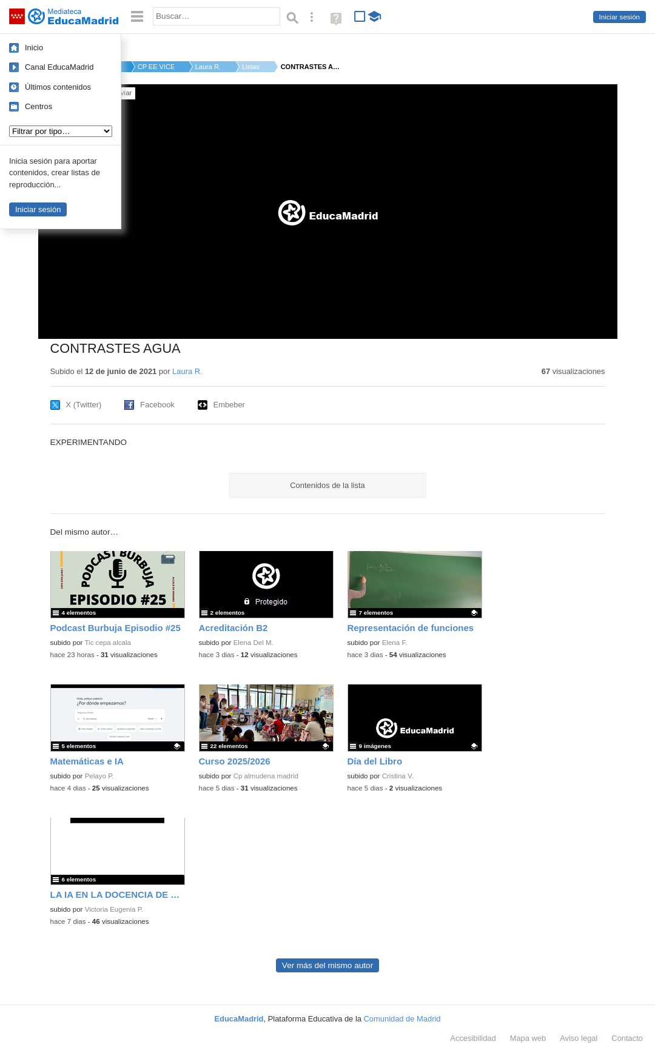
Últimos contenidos (58, 87)
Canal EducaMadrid (59, 67)
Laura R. (208, 66)
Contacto (627, 1038)
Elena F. (395, 642)
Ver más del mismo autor (327, 965)
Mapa (528, 1038)
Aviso (578, 1038)
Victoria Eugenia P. (114, 909)
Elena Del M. (253, 642)
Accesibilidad (472, 1038)
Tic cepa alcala (107, 642)
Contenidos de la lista (327, 485)
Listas (251, 66)
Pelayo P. (99, 776)
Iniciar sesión (619, 17)
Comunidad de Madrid (402, 1018)
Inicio (34, 47)
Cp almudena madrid (265, 776)
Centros (38, 106)
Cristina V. (398, 776)
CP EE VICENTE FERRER (156, 66)
